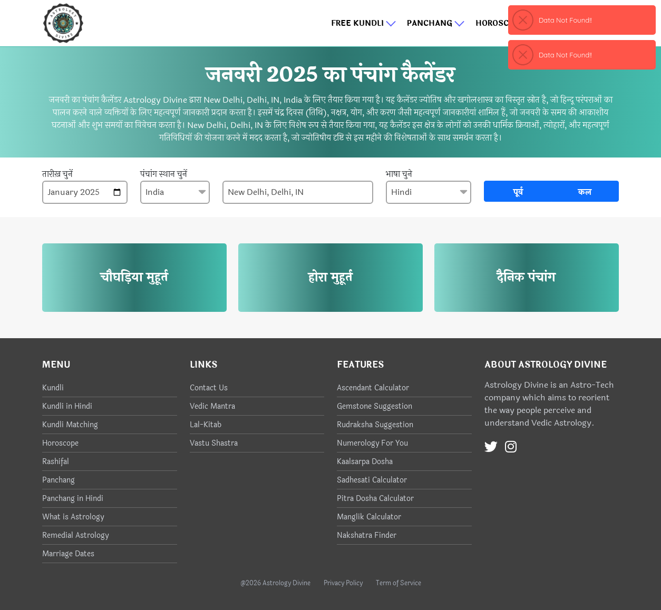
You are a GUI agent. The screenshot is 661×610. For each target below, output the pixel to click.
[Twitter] (491, 447)
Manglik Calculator (369, 517)
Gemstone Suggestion (374, 406)
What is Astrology (73, 517)
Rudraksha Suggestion (375, 424)
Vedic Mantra (212, 406)
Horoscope (506, 23)
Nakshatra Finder (366, 535)
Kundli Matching (70, 424)
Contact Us (209, 387)
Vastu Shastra (214, 443)
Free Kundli (363, 23)
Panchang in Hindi (72, 498)
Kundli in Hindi (67, 406)
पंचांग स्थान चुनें (163, 174)
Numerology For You (372, 443)
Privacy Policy (343, 583)
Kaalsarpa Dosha (365, 461)
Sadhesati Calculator (372, 480)
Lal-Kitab (205, 424)
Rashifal (55, 461)
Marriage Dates (68, 553)
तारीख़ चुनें (57, 174)
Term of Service (398, 583)
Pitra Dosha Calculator (375, 498)
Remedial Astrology (75, 535)
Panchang (436, 23)
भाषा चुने (399, 174)
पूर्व (518, 192)
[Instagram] (511, 447)
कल (584, 192)
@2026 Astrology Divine (275, 583)
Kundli (53, 387)
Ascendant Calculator (373, 387)
